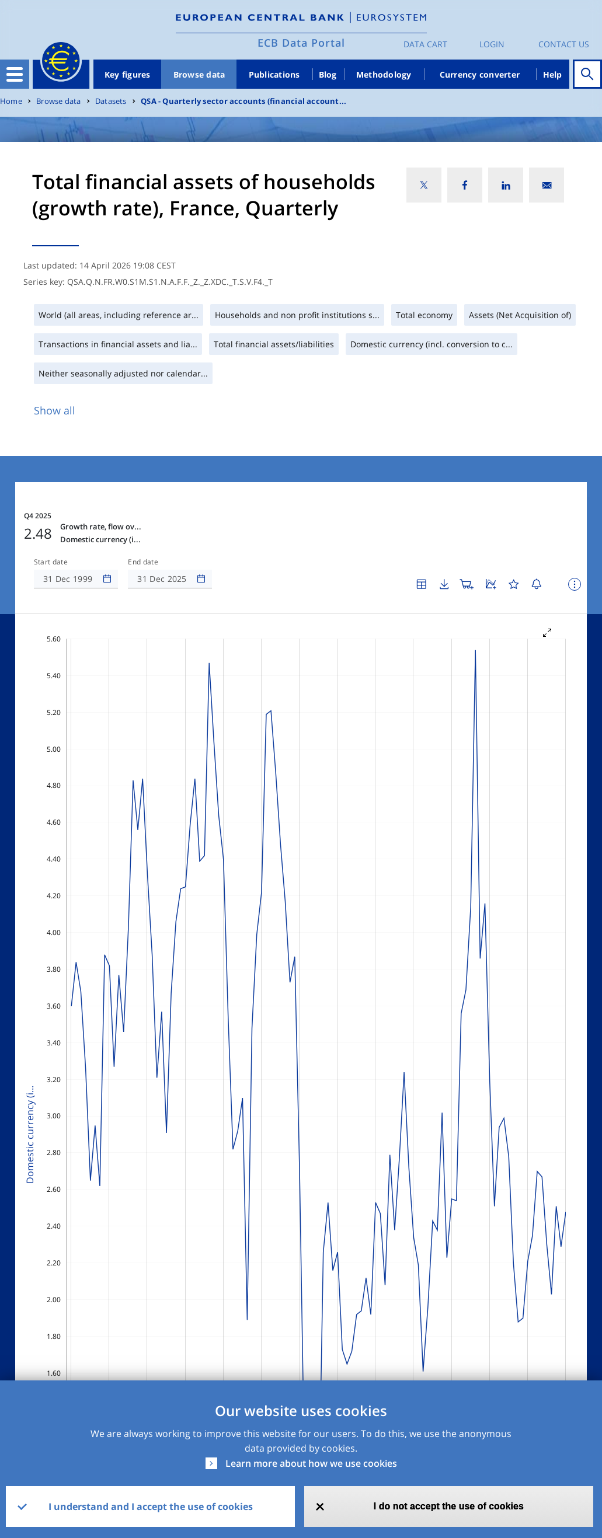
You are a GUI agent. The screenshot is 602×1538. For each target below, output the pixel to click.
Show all (54, 410)
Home (11, 101)
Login (491, 44)
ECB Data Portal (301, 43)
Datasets (111, 101)
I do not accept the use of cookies (449, 1506)
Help (552, 74)
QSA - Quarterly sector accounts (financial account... (243, 101)
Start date (51, 562)
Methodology (384, 74)
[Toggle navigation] (14, 74)
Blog (328, 74)
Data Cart (425, 44)
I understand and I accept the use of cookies (150, 1506)
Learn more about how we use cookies (311, 1463)
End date (143, 562)
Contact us (563, 44)
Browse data (199, 74)
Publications (274, 74)
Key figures (128, 74)
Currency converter (480, 74)
